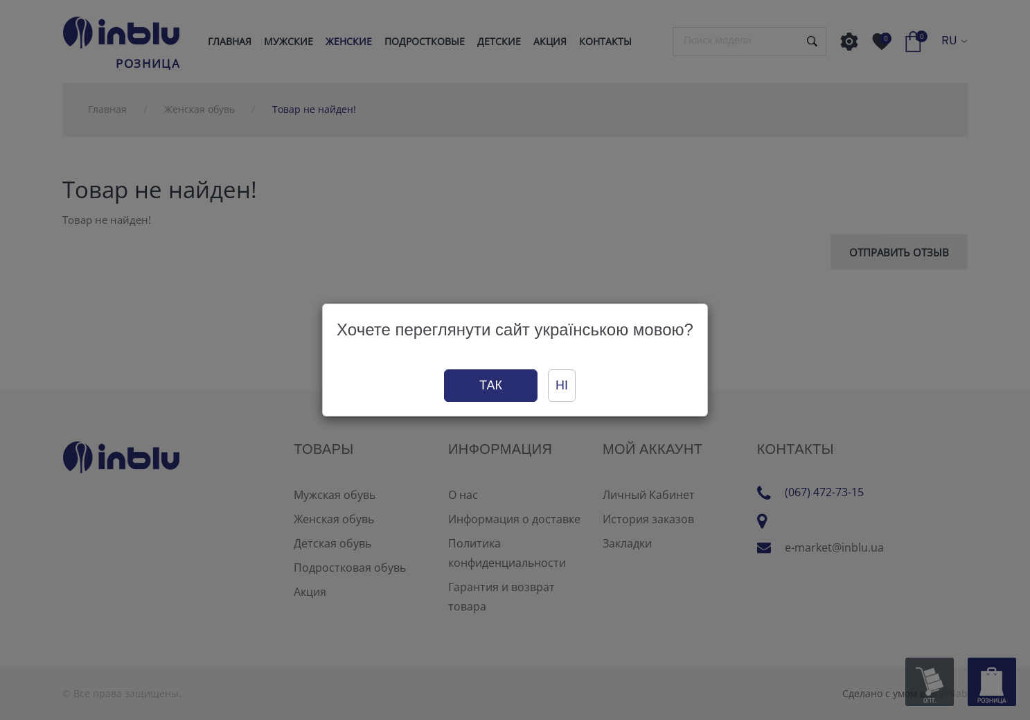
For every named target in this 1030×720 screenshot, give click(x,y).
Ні (562, 385)
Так (490, 385)
